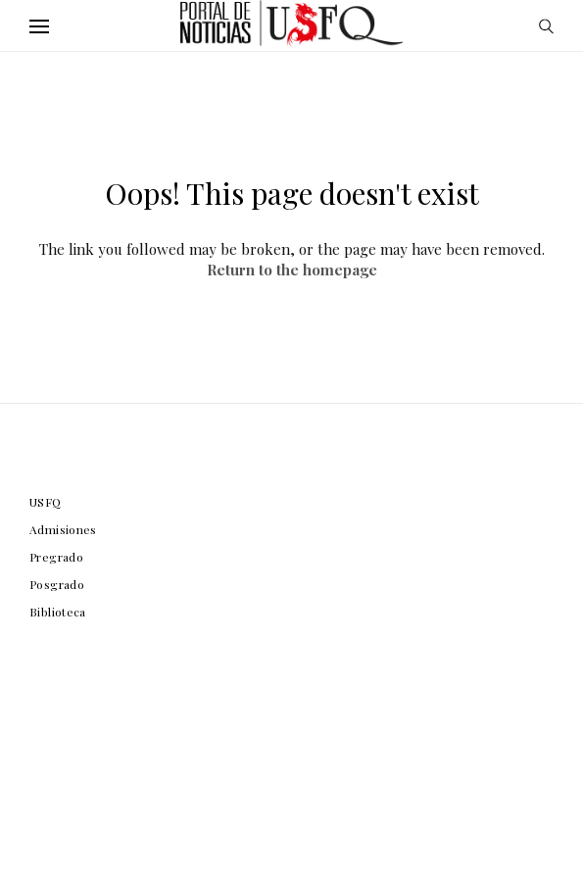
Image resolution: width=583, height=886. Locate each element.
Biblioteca (57, 611)
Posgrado (56, 584)
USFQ (45, 502)
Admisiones (63, 529)
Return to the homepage (292, 269)
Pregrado (56, 557)
